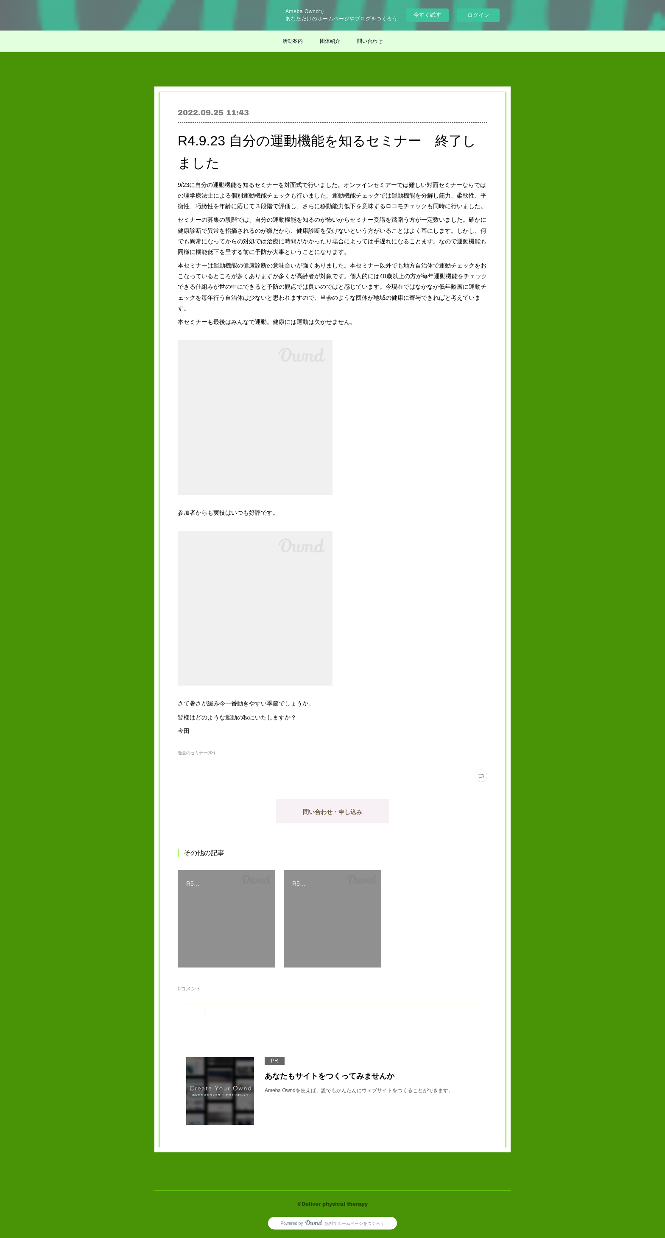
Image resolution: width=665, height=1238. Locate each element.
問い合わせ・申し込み (332, 812)
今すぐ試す (427, 14)
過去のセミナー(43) (196, 752)
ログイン (478, 15)
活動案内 (292, 41)
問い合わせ (370, 41)
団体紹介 (330, 41)
